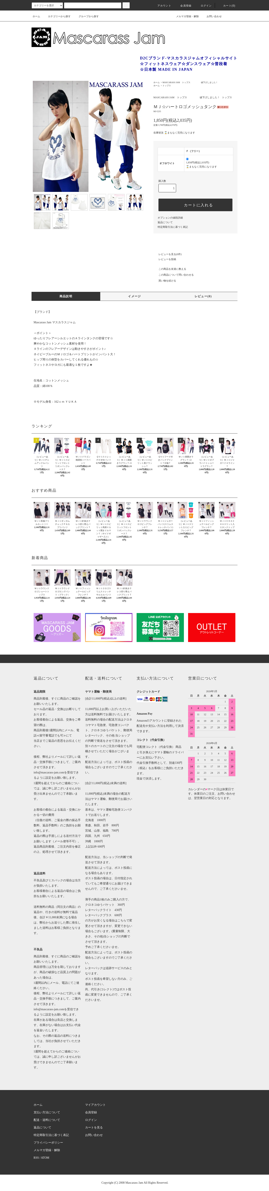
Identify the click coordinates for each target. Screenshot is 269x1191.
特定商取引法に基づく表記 (173, 226)
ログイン (204, 5)
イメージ (134, 296)
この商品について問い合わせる (173, 274)
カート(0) (226, 5)
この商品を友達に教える (169, 268)
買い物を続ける (164, 280)
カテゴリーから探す (57, 16)
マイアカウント (95, 1104)
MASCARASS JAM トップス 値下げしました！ (190, 82)
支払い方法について (47, 1112)
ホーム (36, 16)
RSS (36, 1157)
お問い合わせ (212, 16)
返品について (165, 222)
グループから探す (86, 16)
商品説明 (66, 296)
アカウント (161, 5)
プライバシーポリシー (48, 1142)
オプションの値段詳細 (170, 217)
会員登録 (183, 5)
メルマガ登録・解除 (185, 16)
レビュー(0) (203, 296)
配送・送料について (47, 1120)
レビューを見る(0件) (167, 254)
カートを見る (94, 1127)
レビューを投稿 (164, 259)
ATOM (45, 1157)
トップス (166, 85)
